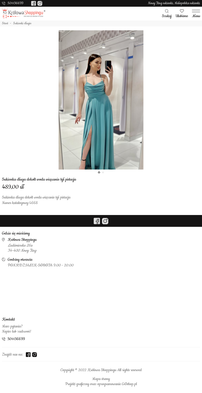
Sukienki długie (22, 23)
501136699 (15, 3)
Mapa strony (101, 379)
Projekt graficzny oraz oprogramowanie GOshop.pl (101, 384)
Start (5, 23)
